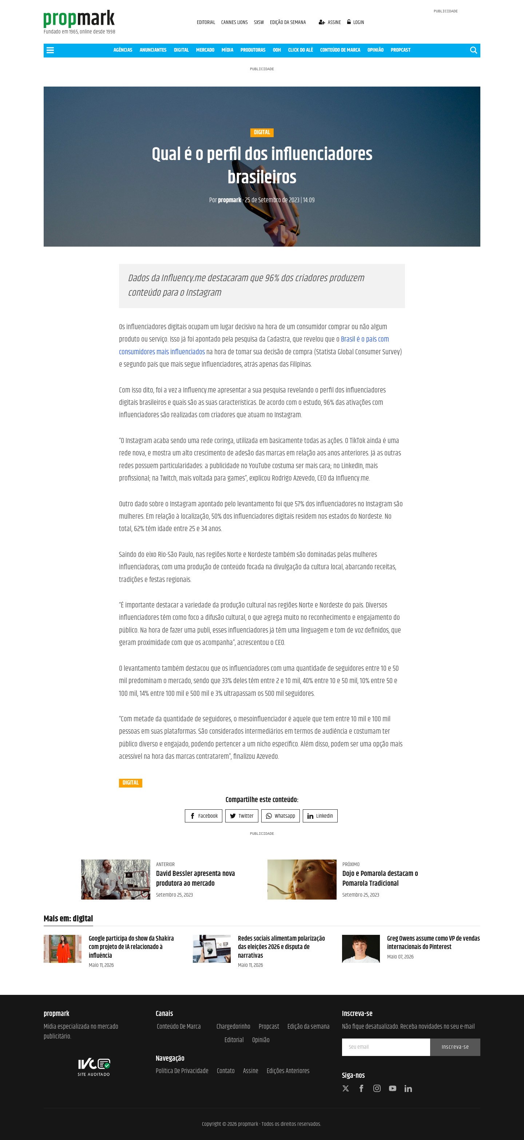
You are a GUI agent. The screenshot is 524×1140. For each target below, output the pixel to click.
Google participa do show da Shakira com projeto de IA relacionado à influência (131, 947)
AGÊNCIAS (123, 50)
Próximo (351, 864)
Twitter (242, 816)
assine (330, 22)
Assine (250, 1071)
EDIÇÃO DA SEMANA (288, 22)
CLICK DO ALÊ (300, 50)
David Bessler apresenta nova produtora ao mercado (195, 878)
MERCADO (205, 50)
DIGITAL (181, 50)
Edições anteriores (288, 1071)
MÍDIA (227, 50)
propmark (225, 200)
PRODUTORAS (253, 50)
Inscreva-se (455, 1047)
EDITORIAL (206, 22)
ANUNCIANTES (153, 50)
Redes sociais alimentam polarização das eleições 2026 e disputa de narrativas (281, 947)
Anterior (165, 864)
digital (262, 132)
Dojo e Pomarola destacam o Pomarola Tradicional (380, 878)
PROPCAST (400, 50)
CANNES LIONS (235, 22)
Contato (226, 1071)
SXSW (259, 22)
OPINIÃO (376, 50)
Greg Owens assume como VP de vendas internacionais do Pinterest (433, 943)
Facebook (204, 816)
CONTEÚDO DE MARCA (340, 50)
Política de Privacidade (182, 1071)
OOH (277, 50)
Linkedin (320, 816)
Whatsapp (280, 816)
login (356, 22)
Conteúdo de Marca (179, 1027)
